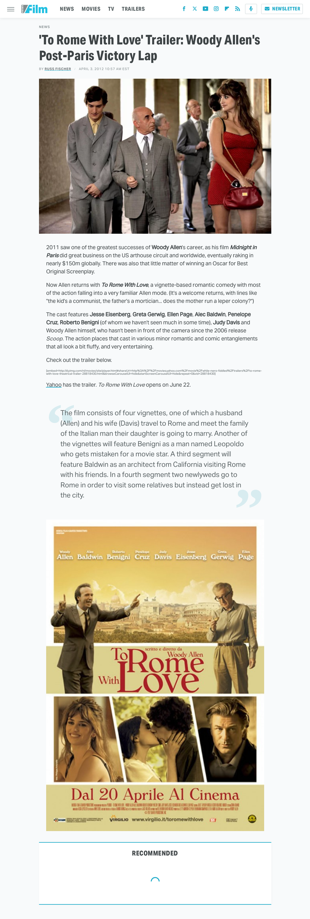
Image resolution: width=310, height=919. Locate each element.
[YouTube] (205, 10)
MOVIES (91, 8)
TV (111, 8)
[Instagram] (216, 10)
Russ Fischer (58, 69)
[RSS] (237, 10)
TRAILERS (133, 8)
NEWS (67, 8)
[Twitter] (194, 10)
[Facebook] (184, 10)
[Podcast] (251, 9)
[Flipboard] (227, 10)
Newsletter (282, 9)
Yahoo (54, 384)
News (44, 27)
